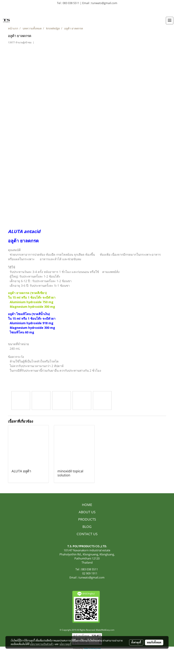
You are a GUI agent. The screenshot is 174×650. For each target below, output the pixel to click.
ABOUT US (87, 512)
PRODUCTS (87, 519)
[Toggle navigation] (169, 20)
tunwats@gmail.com (92, 577)
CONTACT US (87, 534)
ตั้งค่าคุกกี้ (136, 642)
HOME (87, 504)
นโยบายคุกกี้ (65, 644)
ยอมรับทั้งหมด (154, 642)
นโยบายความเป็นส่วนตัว (42, 644)
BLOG (87, 526)
